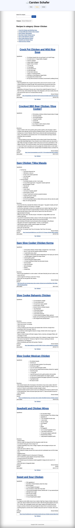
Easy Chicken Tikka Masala (25, 33)
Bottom (39, 99)
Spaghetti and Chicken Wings (26, 39)
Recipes (37, 7)
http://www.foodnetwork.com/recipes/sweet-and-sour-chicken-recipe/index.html (39, 514)
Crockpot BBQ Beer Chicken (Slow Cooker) (29, 31)
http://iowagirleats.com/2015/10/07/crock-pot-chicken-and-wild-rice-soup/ (40, 95)
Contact (43, 7)
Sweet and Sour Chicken (24, 41)
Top (35, 99)
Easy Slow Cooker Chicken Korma (27, 35)
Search (34, 16)
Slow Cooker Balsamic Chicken (26, 36)
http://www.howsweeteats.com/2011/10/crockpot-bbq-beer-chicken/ (41, 152)
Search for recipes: (20, 14)
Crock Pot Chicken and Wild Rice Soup (28, 30)
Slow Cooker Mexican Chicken (26, 38)
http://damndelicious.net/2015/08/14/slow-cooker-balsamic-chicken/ (41, 345)
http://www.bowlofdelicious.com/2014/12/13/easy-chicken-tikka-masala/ (40, 232)
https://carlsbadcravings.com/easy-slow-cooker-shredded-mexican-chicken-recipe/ (38, 397)
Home (31, 7)
